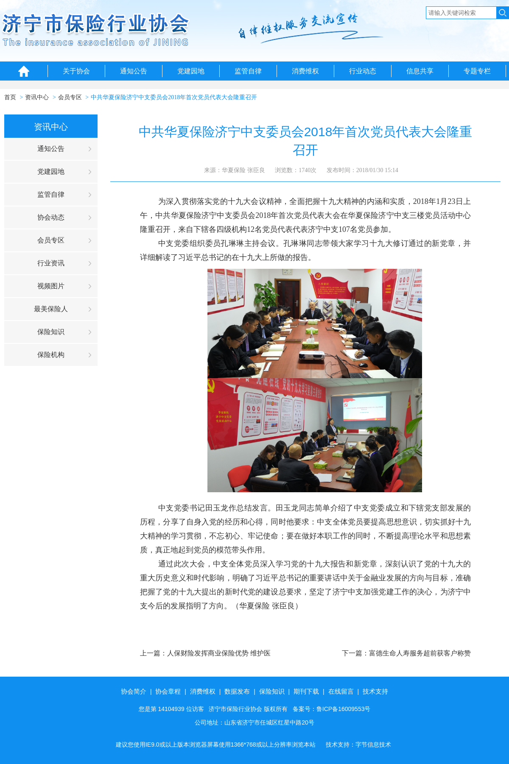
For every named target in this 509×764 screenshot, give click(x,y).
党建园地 (190, 71)
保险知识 (50, 331)
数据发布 (237, 691)
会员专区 (70, 97)
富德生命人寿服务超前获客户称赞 (420, 653)
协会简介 (133, 691)
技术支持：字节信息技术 (358, 744)
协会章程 (168, 691)
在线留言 (341, 691)
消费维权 (305, 71)
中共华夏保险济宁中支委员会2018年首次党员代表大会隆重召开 (174, 97)
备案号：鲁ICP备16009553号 (332, 708)
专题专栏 (477, 71)
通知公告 (133, 71)
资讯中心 (37, 97)
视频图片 (50, 286)
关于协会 (76, 71)
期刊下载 (306, 691)
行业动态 (362, 71)
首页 (10, 97)
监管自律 (248, 71)
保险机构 (50, 354)
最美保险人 (51, 308)
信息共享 (419, 71)
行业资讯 (50, 263)
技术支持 (375, 691)
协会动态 (50, 217)
